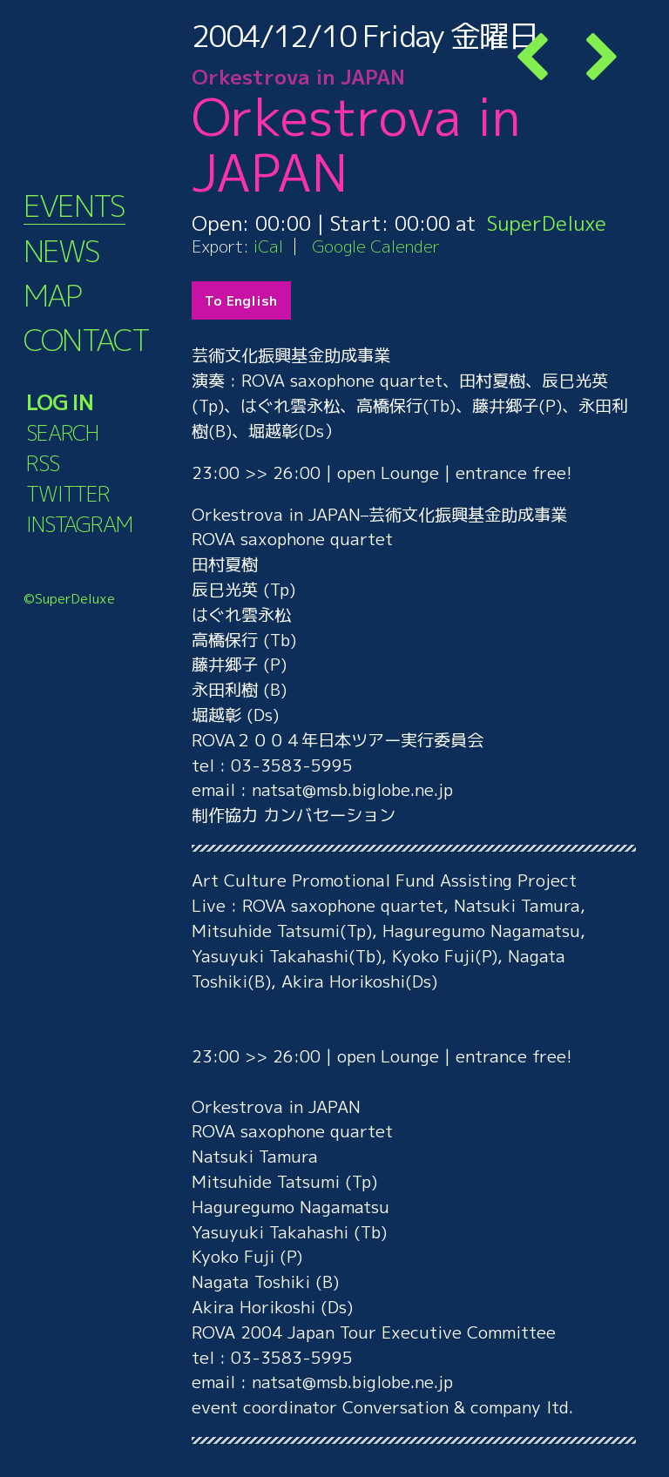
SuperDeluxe (546, 223)
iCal (268, 246)
